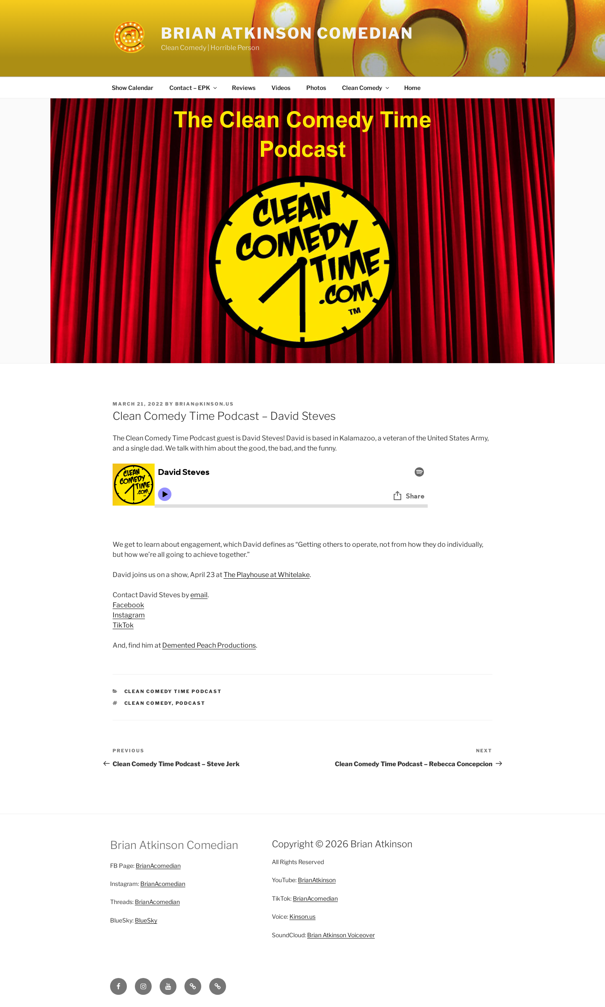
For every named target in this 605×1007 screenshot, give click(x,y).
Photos (316, 87)
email (199, 595)
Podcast (191, 703)
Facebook (128, 605)
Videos (280, 87)
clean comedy (148, 703)
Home (412, 87)
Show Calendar (132, 87)
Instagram (129, 615)
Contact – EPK (193, 87)
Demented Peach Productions (209, 645)
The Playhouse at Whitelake (267, 575)
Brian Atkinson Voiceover (341, 934)
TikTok (123, 625)
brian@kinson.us (204, 404)
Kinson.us (302, 916)
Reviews (243, 87)
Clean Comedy (366, 87)
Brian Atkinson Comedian (287, 33)
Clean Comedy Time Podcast (173, 691)
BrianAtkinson (317, 879)
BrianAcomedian (158, 865)
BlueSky (146, 920)
